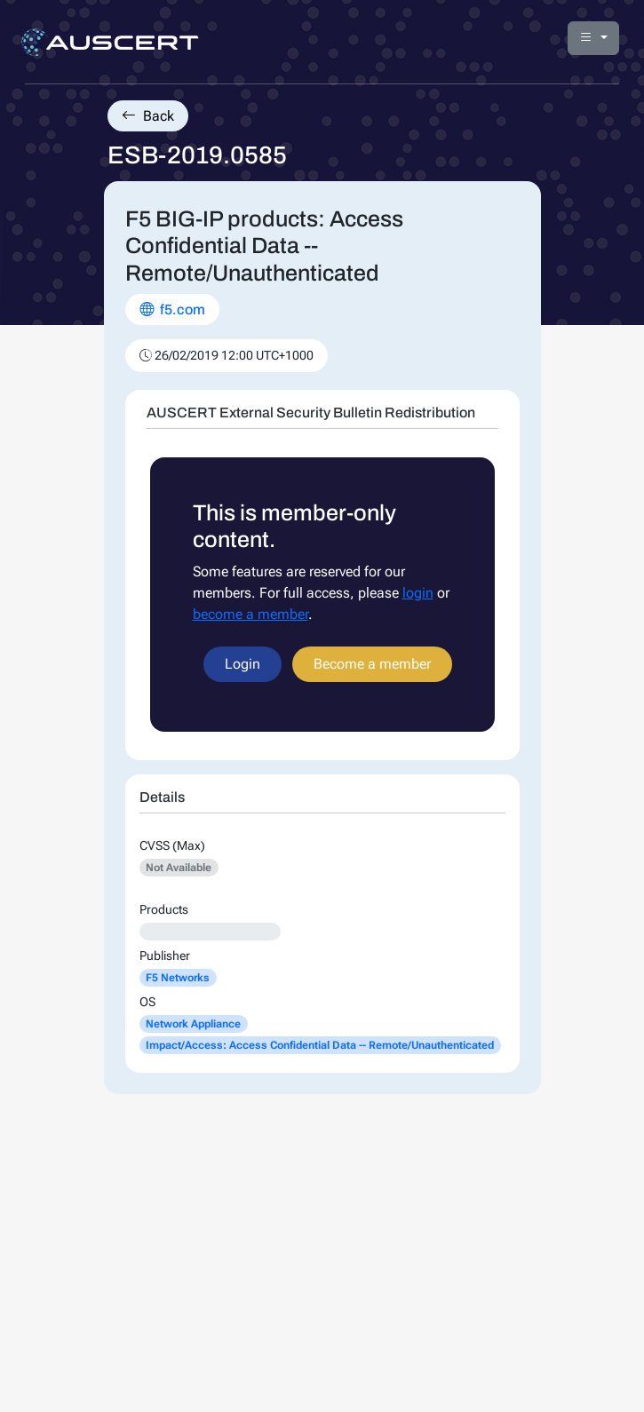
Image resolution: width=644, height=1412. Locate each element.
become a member (250, 614)
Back (148, 115)
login (417, 592)
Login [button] (242, 663)
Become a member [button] (372, 663)
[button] (593, 38)
